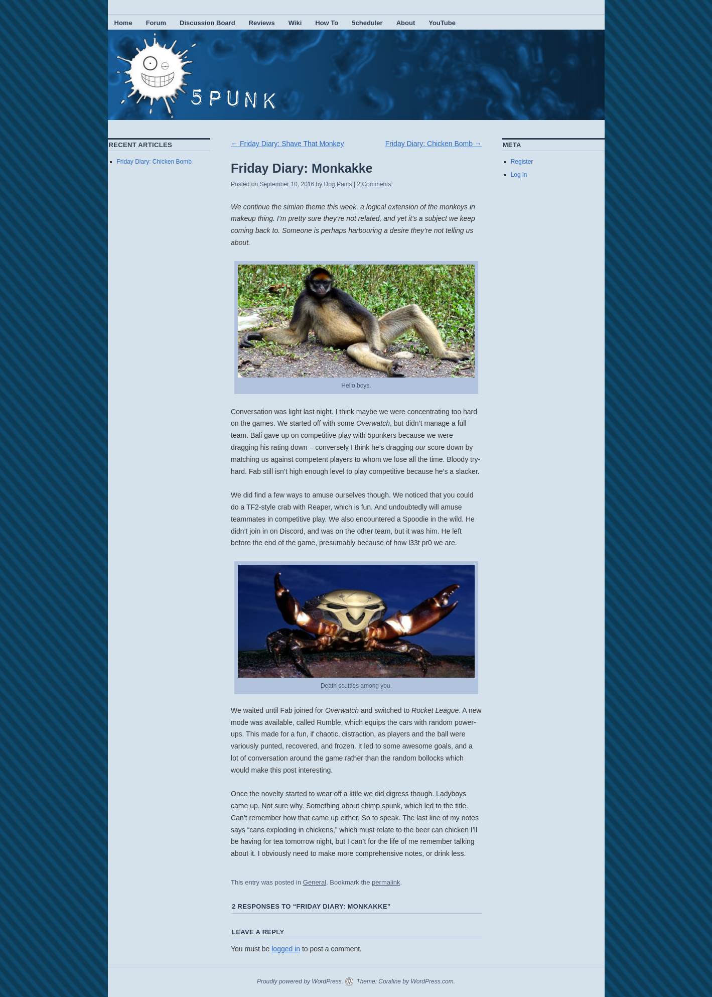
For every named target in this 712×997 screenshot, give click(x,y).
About (405, 23)
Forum (156, 23)
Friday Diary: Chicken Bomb (433, 144)
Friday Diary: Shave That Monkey (287, 144)
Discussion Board (207, 23)
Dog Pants (338, 184)
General (314, 882)
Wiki (295, 23)
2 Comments (374, 184)
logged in (285, 949)
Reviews (262, 23)
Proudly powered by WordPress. (300, 981)
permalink (386, 882)
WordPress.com (431, 981)
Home (123, 23)
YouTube (442, 23)
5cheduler (367, 23)
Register (522, 161)
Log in (519, 174)
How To (326, 23)
